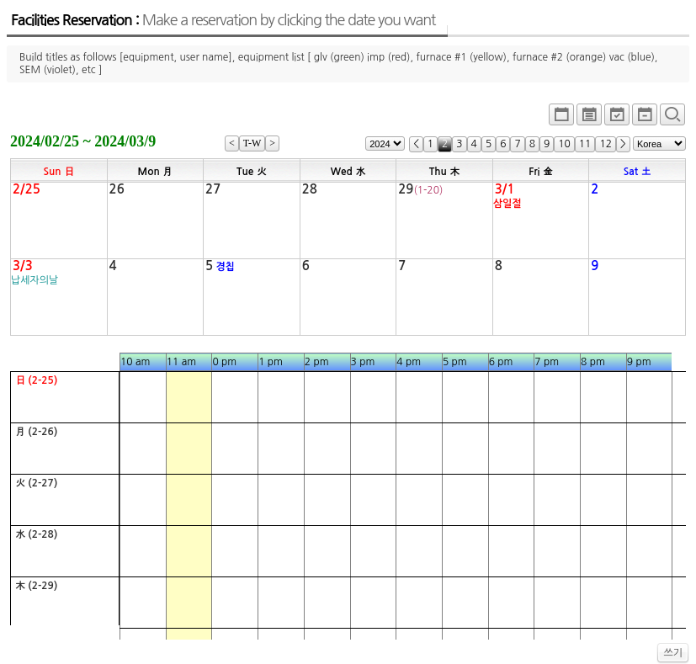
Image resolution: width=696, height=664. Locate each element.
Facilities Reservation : (223, 20)
